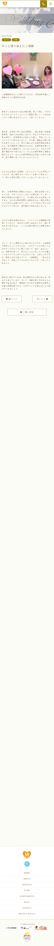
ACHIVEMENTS (27, 896)
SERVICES (27, 885)
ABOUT (27, 879)
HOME (27, 873)
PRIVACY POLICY (27, 914)
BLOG (27, 902)
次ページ (42, 299)
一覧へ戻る (27, 312)
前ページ (11, 299)
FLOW (27, 890)
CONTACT (27, 908)
